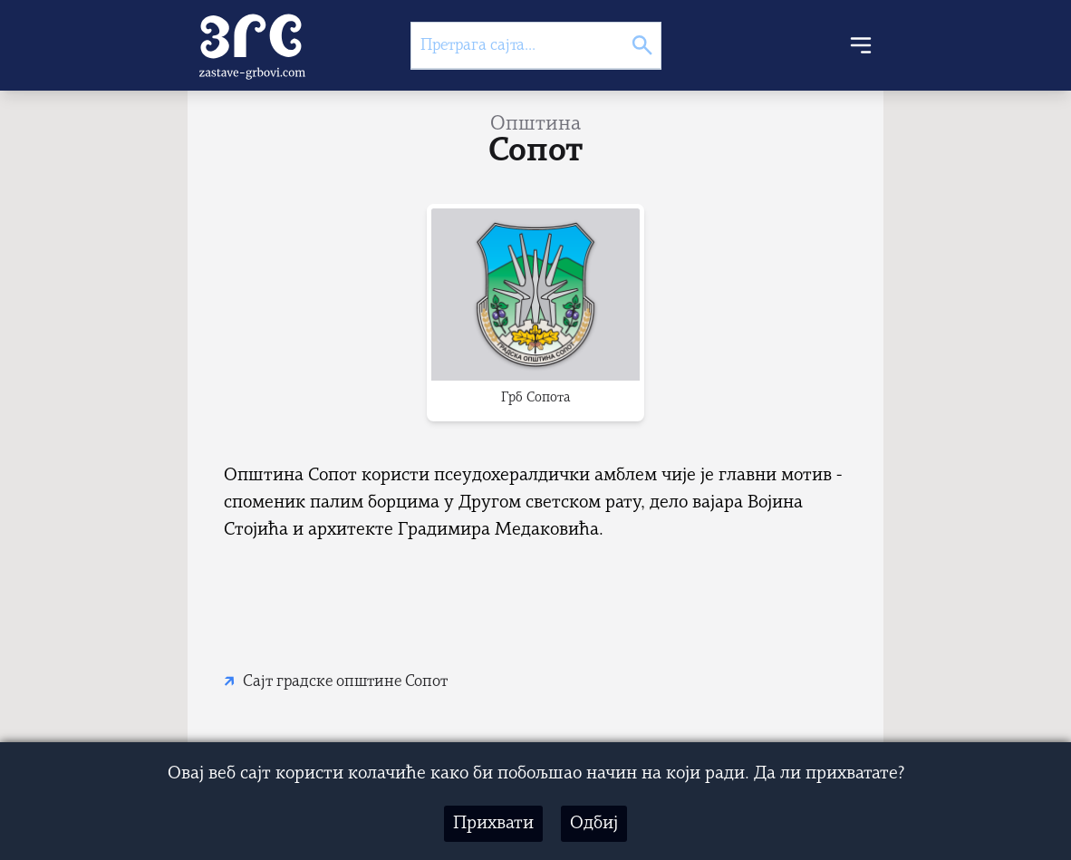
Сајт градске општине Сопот (345, 682)
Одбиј (594, 824)
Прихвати (493, 824)
